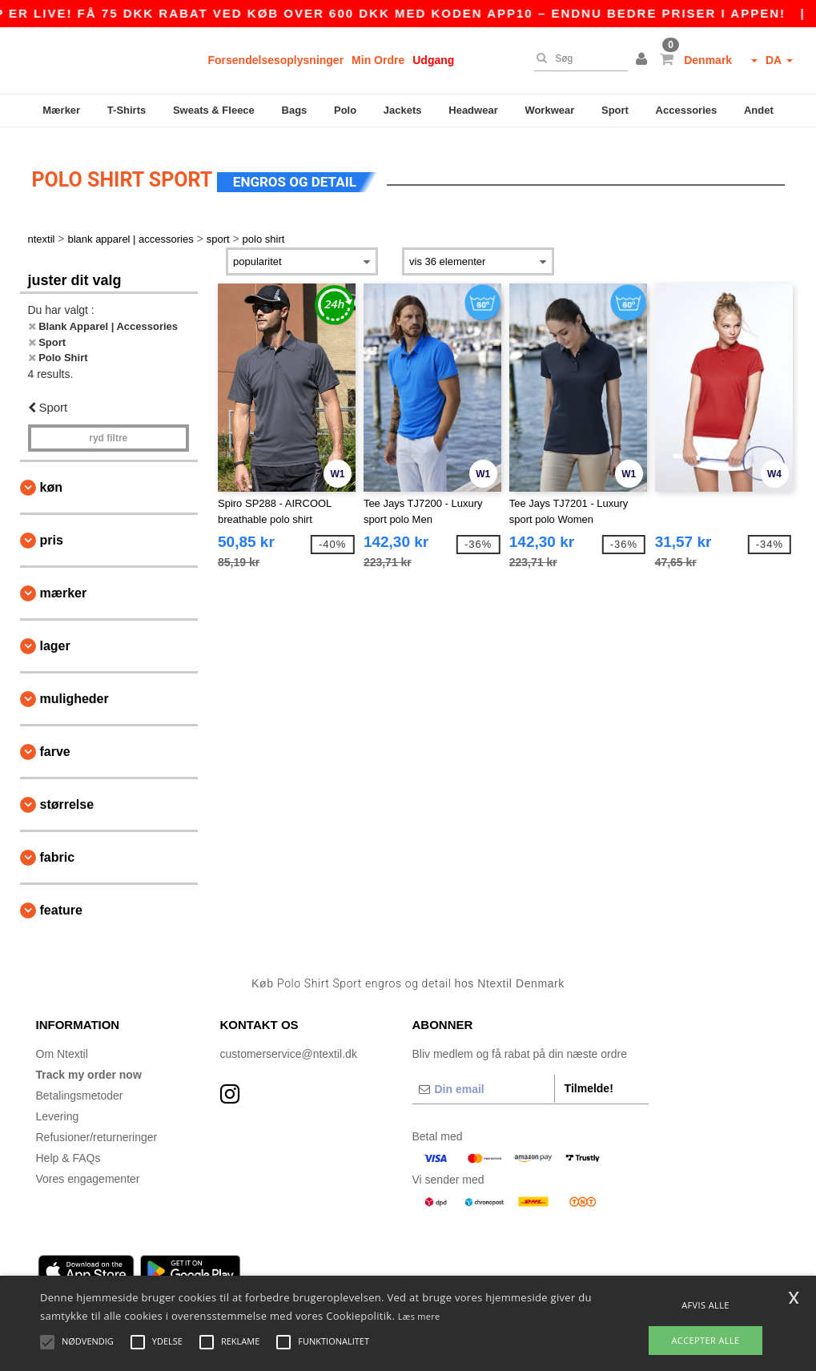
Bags (295, 110)
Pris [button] (51, 531)
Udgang (433, 60)
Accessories (687, 110)
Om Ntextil (62, 1044)
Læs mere (419, 1316)
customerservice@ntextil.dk (288, 1044)
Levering (57, 1106)
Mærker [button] (63, 584)
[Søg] (577, 58)
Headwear (472, 110)
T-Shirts (126, 110)
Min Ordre (378, 60)
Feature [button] (61, 901)
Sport (615, 110)
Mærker (61, 110)
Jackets (403, 110)
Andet (759, 110)
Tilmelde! (589, 1078)
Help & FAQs (68, 1148)
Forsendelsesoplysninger (276, 60)
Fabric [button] (57, 848)
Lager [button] (55, 637)
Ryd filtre (108, 429)
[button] (644, 60)
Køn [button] (51, 478)
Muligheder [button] (74, 690)
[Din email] (483, 1079)
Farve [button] (55, 743)
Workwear (549, 110)
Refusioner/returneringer (97, 1127)
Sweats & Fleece (214, 110)
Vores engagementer (88, 1169)
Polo (345, 110)
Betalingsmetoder (79, 1086)
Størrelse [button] (67, 795)
